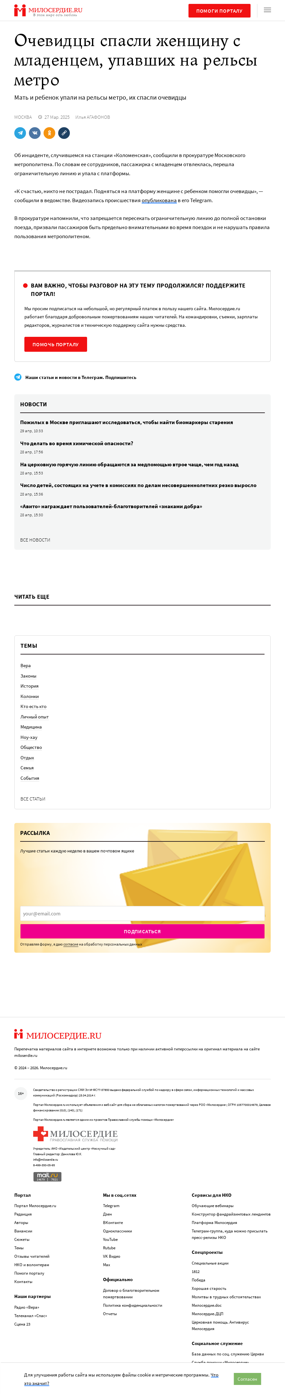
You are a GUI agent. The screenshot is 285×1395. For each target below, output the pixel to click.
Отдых (27, 757)
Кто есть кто (33, 706)
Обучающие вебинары (213, 1205)
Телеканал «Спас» (30, 1315)
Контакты (23, 1281)
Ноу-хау (28, 737)
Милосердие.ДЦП (207, 1313)
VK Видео (111, 1256)
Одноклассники (117, 1231)
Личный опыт (34, 717)
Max (106, 1264)
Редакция (23, 1214)
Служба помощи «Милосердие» (220, 1362)
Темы (19, 1248)
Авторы (21, 1222)
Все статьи (32, 799)
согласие (70, 944)
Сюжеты (22, 1239)
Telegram (111, 1205)
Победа (198, 1280)
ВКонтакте (113, 1222)
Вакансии (23, 1231)
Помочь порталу (55, 344)
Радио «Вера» (26, 1307)
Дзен (107, 1214)
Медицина (31, 727)
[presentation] (142, 913)
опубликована (159, 200)
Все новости (35, 540)
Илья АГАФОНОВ (92, 117)
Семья (27, 768)
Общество (31, 747)
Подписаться (142, 931)
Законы (28, 676)
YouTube (110, 1239)
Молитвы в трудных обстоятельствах (226, 1297)
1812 (196, 1271)
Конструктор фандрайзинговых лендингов (231, 1214)
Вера (25, 665)
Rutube (109, 1248)
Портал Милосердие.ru (35, 1205)
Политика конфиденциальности (132, 1305)
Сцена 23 (22, 1324)
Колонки (29, 696)
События (29, 778)
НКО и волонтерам (31, 1264)
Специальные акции (210, 1263)
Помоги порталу (219, 10)
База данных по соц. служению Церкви (228, 1354)
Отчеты (110, 1313)
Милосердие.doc (207, 1305)
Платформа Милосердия (214, 1222)
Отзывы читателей (31, 1256)
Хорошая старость (209, 1288)
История (29, 686)
